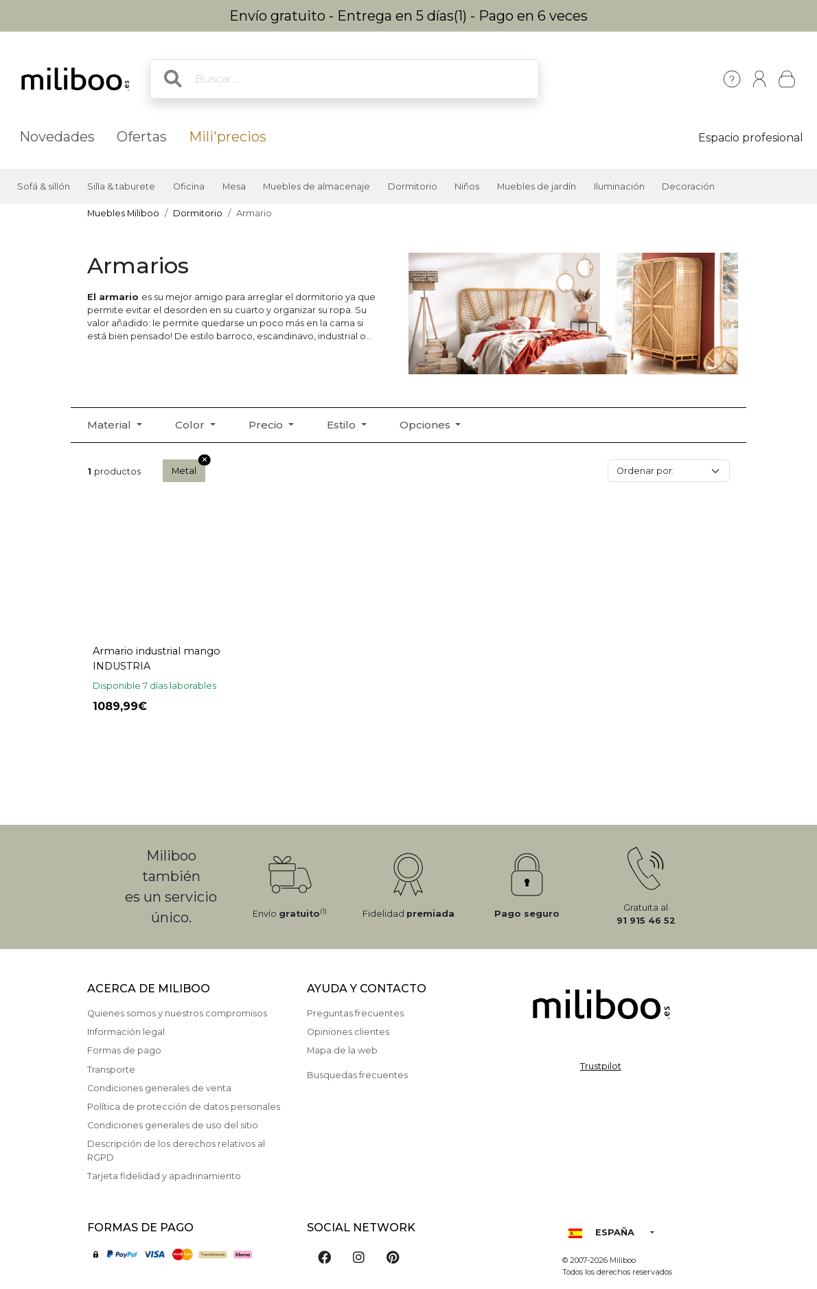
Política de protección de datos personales (183, 1107)
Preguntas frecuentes (355, 1013)
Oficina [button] (189, 186)
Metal (188, 467)
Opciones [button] (426, 424)
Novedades (57, 136)
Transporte (111, 1069)
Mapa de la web (342, 1050)
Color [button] (191, 424)
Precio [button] (267, 424)
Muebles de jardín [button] (536, 186)
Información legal (126, 1032)
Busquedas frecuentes (357, 1075)
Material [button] (110, 424)
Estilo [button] (342, 424)
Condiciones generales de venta (159, 1088)
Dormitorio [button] (412, 186)
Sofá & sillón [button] (43, 186)
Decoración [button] (688, 186)
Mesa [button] (234, 186)
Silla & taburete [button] (121, 186)
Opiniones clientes (348, 1032)
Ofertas (142, 136)
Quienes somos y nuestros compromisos (177, 1013)
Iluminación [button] (619, 186)
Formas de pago (124, 1050)
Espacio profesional (750, 137)
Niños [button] (466, 186)
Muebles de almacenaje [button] (316, 186)
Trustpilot (600, 1066)
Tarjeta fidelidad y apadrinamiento (164, 1176)
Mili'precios (227, 136)
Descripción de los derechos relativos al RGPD (176, 1150)
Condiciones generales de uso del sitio (172, 1125)
